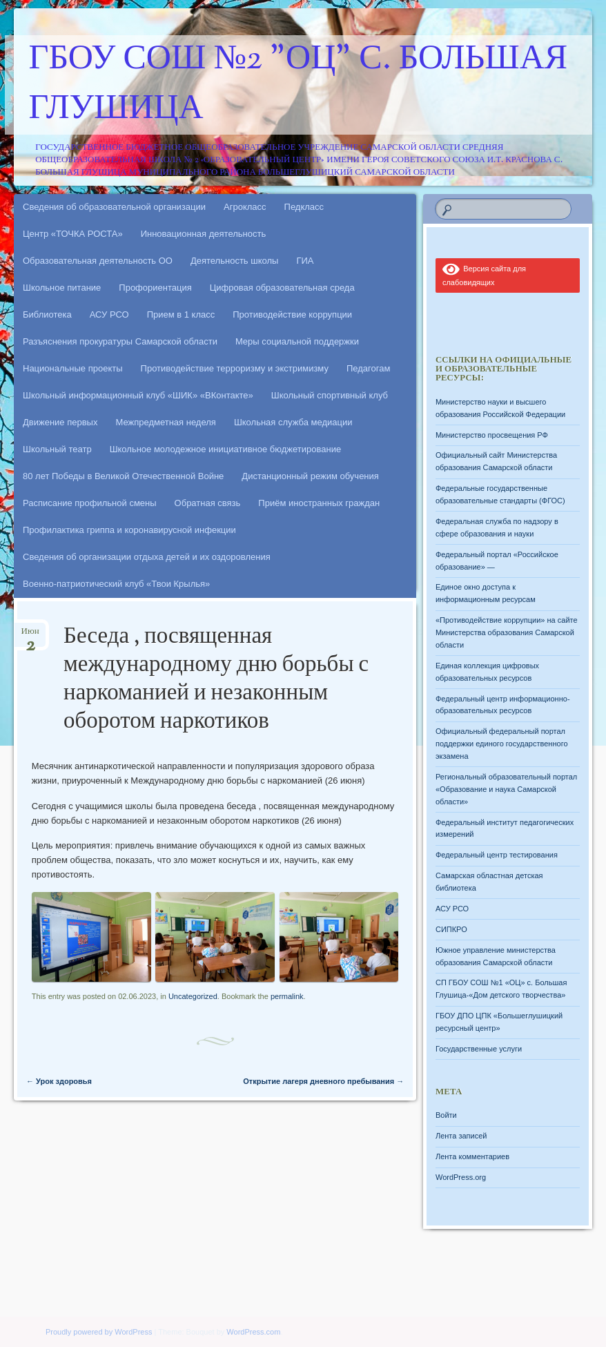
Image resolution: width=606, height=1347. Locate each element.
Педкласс (304, 207)
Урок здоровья (59, 1081)
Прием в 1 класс (181, 314)
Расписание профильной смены (90, 503)
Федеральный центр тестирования (497, 855)
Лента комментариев (472, 1156)
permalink (287, 996)
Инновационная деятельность (203, 234)
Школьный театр (57, 449)
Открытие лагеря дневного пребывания (323, 1081)
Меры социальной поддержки (297, 341)
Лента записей (461, 1136)
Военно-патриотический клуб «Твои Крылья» (116, 584)
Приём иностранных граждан (319, 503)
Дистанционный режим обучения (310, 476)
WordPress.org (461, 1177)
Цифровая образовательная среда (282, 287)
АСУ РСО (109, 314)
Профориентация (155, 287)
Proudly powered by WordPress (99, 1332)
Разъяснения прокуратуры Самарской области (120, 341)
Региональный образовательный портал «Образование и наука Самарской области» (506, 789)
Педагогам (368, 368)
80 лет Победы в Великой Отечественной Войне (123, 476)
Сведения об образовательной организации (114, 207)
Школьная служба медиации (293, 422)
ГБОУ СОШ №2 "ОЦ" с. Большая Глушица (298, 85)
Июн (30, 636)
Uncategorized (192, 996)
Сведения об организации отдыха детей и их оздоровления (147, 557)
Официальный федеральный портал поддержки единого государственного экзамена (502, 743)
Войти (446, 1115)
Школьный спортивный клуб (329, 395)
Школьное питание (62, 287)
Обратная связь (208, 503)
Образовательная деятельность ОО (98, 260)
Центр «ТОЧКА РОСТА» (73, 234)
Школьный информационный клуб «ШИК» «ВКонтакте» (138, 395)
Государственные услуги (479, 1049)
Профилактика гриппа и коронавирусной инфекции (129, 530)
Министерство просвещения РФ (492, 435)
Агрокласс (245, 207)
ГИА (304, 260)
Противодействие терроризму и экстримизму (235, 368)
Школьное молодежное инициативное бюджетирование (226, 449)
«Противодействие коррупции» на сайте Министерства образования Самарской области (507, 632)
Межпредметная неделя (165, 422)
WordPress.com (253, 1332)
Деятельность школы (234, 260)
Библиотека (47, 314)
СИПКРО (451, 929)
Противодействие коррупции (292, 314)
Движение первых (60, 422)
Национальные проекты (73, 368)
